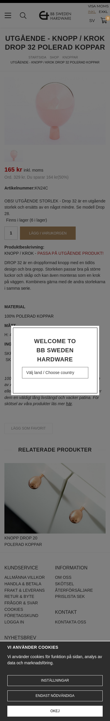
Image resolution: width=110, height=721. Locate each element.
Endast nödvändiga (54, 696)
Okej (55, 711)
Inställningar (55, 680)
